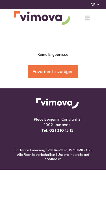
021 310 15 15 (61, 130)
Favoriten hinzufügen (53, 71)
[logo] (42, 18)
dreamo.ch (53, 159)
